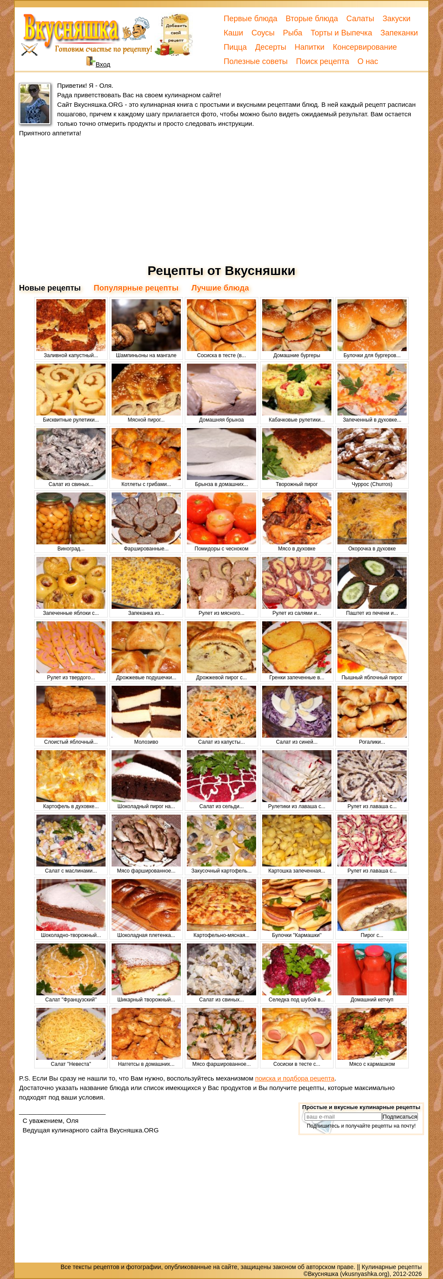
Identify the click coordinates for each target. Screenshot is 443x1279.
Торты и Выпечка (341, 33)
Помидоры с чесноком (221, 546)
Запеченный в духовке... (372, 417)
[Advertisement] (221, 200)
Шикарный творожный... (146, 997)
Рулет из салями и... (296, 610)
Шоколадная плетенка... (146, 932)
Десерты (270, 47)
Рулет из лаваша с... (372, 803)
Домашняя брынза (221, 417)
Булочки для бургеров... (372, 352)
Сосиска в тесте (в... (221, 352)
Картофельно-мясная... (221, 932)
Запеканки (399, 33)
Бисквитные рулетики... (71, 417)
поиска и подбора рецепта (295, 1078)
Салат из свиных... (71, 481)
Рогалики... (372, 739)
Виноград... (71, 546)
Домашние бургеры (296, 352)
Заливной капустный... (71, 352)
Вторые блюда (312, 18)
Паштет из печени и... (372, 610)
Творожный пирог (296, 481)
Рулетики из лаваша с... (296, 803)
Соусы (263, 33)
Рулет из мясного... (221, 610)
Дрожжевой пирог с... (221, 674)
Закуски (396, 18)
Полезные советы (256, 61)
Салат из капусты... (221, 739)
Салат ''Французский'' (71, 997)
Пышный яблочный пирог (372, 674)
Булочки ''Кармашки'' (296, 932)
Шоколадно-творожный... (71, 932)
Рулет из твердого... (71, 674)
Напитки (309, 47)
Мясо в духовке (296, 546)
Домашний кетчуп (372, 997)
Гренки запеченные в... (296, 674)
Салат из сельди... (221, 803)
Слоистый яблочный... (71, 739)
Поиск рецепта (322, 61)
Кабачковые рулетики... (296, 417)
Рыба (292, 33)
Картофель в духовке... (71, 803)
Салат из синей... (296, 739)
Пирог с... (372, 932)
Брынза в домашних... (221, 481)
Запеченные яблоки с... (71, 610)
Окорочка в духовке (372, 546)
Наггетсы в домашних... (146, 1061)
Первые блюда (250, 18)
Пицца (235, 47)
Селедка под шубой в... (296, 997)
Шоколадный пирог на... (146, 803)
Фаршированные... (146, 546)
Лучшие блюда (220, 288)
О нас (367, 61)
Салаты (360, 18)
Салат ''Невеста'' (71, 1061)
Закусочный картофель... (221, 868)
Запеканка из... (146, 610)
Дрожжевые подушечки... (146, 674)
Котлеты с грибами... (146, 481)
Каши (233, 33)
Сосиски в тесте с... (296, 1061)
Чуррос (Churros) (372, 481)
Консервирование (365, 47)
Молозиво (146, 739)
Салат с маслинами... (71, 868)
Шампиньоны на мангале (146, 352)
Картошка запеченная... (296, 868)
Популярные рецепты (136, 288)
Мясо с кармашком (372, 1061)
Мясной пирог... (146, 417)
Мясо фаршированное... (146, 868)
